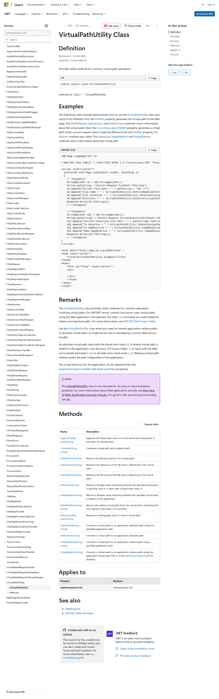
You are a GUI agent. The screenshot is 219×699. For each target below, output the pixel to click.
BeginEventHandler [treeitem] (17, 71)
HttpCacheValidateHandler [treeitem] (21, 157)
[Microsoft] (6, 4)
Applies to (175, 50)
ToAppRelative (142, 136)
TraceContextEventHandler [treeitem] (21, 552)
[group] (109, 221)
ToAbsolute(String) (70, 535)
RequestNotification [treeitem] (17, 481)
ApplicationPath (106, 369)
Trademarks (142, 688)
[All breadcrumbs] (62, 25)
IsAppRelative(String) (71, 495)
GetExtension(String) (71, 464)
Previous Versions (31, 688)
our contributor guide (78, 655)
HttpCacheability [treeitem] (15, 132)
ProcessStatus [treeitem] (14, 471)
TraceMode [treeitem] (12, 562)
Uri (68, 399)
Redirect (64, 136)
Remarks (174, 41)
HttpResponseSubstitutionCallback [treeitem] (25, 294)
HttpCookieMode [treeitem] (16, 213)
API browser (82, 25)
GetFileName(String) (70, 474)
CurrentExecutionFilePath (111, 128)
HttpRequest (72, 609)
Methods (174, 45)
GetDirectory (116, 123)
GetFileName (78, 123)
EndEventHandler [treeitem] (16, 81)
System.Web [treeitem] (13, 46)
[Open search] (202, 5)
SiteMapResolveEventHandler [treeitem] (22, 526)
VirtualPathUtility (138, 114)
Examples (175, 36)
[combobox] (27, 33)
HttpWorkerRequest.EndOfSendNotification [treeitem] (19, 378)
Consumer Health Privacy (98, 688)
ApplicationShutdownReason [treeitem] (22, 51)
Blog (46, 688)
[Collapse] (46, 26)
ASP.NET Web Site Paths (79, 613)
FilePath (99, 119)
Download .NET (204, 13)
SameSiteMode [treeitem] (15, 491)
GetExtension (95, 123)
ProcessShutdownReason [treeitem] (20, 465)
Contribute (61, 688)
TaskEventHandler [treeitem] (16, 536)
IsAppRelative (119, 136)
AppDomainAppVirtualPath (75, 369)
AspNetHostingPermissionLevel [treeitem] (23, 66)
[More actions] (157, 25)
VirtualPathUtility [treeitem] (19, 587)
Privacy (75, 688)
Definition (175, 32)
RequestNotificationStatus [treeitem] (20, 486)
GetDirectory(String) (71, 458)
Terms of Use (125, 688)
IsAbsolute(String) (69, 485)
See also (174, 54)
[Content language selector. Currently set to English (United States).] (19, 680)
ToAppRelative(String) (71, 552)
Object (77, 94)
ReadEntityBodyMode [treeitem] (18, 476)
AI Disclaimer (11, 688)
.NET (69, 25)
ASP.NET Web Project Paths (139, 321)
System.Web (79, 56)
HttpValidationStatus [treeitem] (18, 365)
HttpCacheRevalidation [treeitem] (19, 152)
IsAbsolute (104, 136)
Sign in (211, 4)
